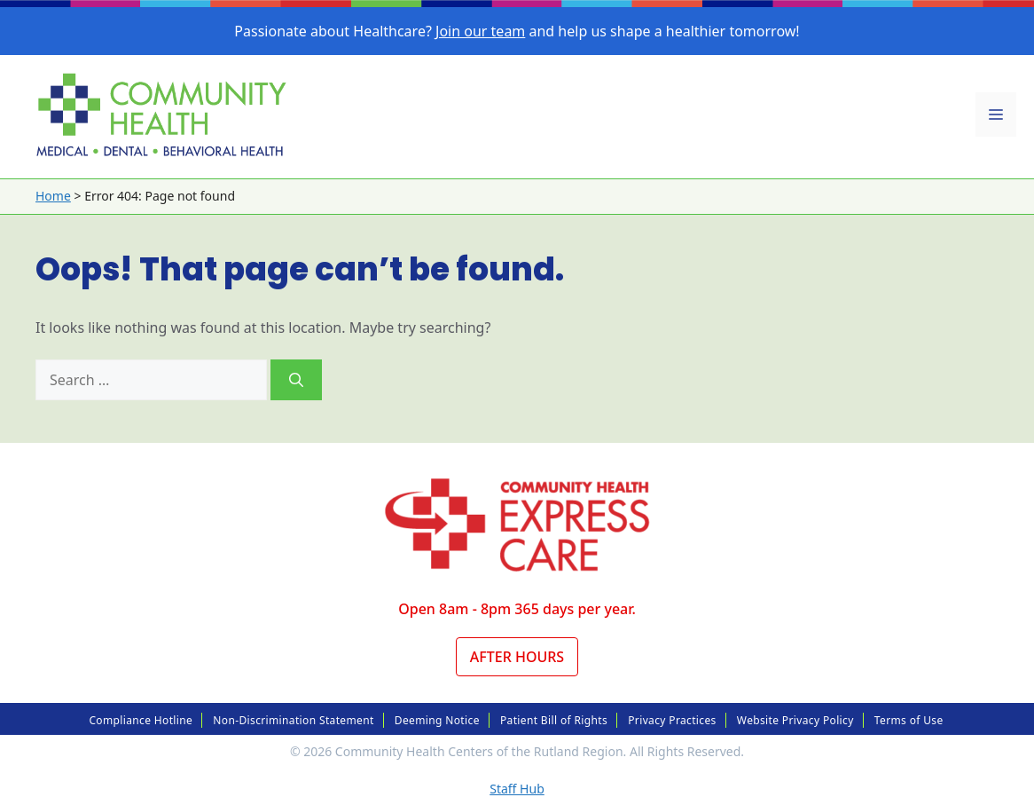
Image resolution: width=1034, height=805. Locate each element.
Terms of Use (909, 720)
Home (53, 195)
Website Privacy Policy (795, 720)
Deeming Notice (437, 720)
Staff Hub (517, 788)
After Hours (517, 657)
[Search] (296, 379)
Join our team (480, 31)
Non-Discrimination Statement (293, 720)
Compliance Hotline (140, 720)
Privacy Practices (672, 720)
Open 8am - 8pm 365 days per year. (517, 609)
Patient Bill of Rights (553, 720)
